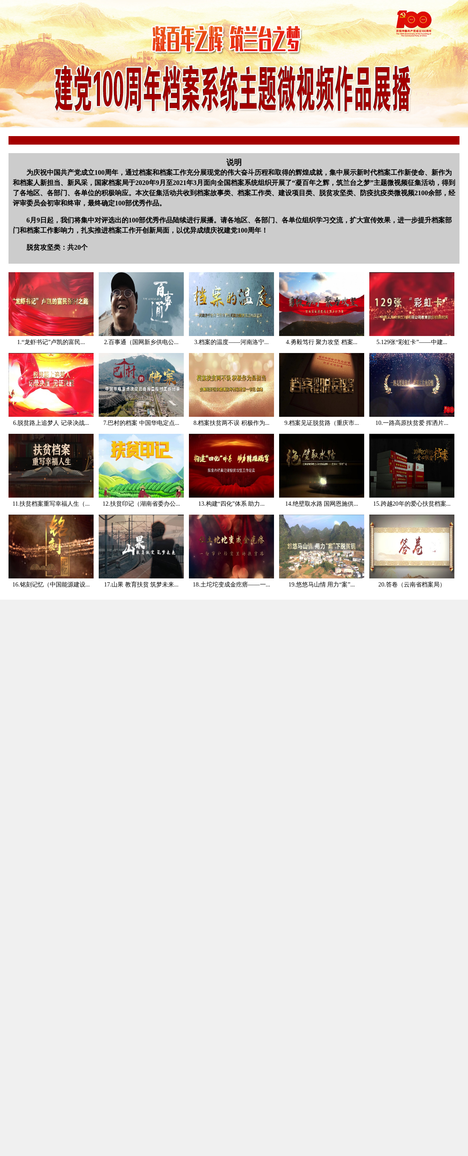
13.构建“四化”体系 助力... (231, 504)
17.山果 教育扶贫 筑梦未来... (141, 584)
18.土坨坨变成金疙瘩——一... (231, 584)
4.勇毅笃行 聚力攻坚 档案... (321, 342)
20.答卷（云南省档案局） (411, 584)
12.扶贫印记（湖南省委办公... (141, 504)
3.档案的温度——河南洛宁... (231, 342)
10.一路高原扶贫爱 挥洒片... (411, 423)
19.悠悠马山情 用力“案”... (321, 584)
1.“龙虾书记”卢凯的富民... (51, 342)
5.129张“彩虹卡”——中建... (412, 342)
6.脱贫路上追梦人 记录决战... (51, 423)
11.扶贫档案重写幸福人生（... (50, 504)
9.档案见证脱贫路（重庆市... (322, 423)
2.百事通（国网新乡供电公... (141, 342)
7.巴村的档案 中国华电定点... (141, 423)
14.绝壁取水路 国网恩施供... (321, 504)
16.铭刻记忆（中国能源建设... (51, 584)
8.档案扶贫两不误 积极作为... (232, 423)
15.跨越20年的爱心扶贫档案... (412, 504)
